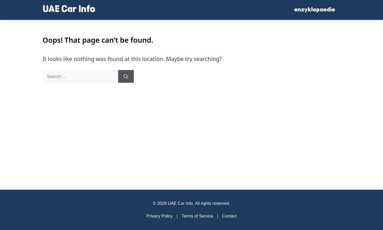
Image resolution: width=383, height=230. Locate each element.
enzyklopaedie (314, 10)
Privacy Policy (159, 216)
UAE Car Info (69, 10)
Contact (229, 216)
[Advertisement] (300, 104)
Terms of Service (197, 216)
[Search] (126, 76)
